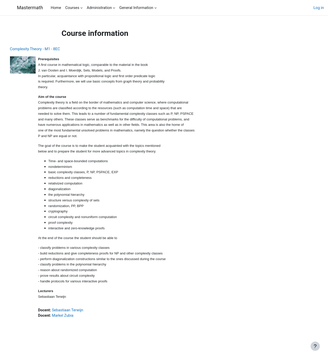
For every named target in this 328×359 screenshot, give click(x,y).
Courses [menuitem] (72, 7)
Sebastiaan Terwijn (78, 316)
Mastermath (30, 8)
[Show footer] (315, 346)
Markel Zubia (73, 322)
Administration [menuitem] (99, 7)
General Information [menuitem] (136, 7)
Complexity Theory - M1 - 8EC (44, 49)
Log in (318, 7)
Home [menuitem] (56, 7)
